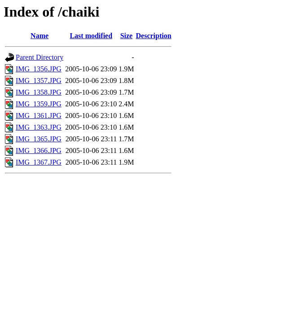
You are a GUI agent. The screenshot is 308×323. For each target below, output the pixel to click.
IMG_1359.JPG (39, 104)
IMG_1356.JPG (39, 69)
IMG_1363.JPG (39, 127)
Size (126, 35)
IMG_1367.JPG (39, 162)
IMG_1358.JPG (39, 92)
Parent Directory (39, 57)
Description (154, 35)
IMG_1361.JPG (39, 115)
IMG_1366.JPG (39, 150)
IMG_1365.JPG (39, 139)
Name (39, 35)
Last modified (91, 35)
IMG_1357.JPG (39, 80)
